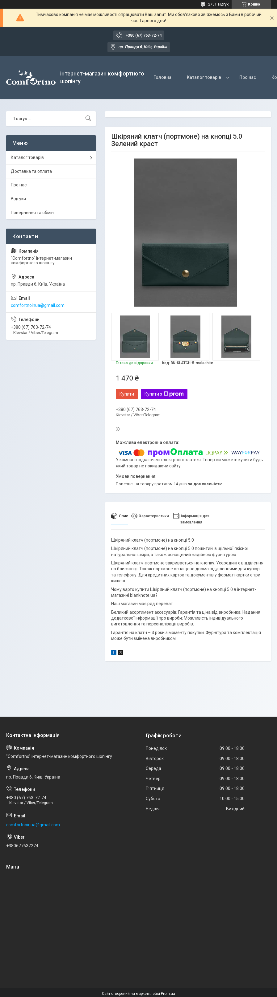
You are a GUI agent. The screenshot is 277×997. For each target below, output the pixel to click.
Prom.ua (168, 993)
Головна (162, 77)
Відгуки (18, 198)
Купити (127, 394)
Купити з (164, 394)
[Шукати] (88, 118)
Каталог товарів (204, 77)
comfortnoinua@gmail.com (38, 305)
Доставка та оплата (31, 171)
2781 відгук (218, 4)
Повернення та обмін (32, 212)
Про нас (247, 77)
